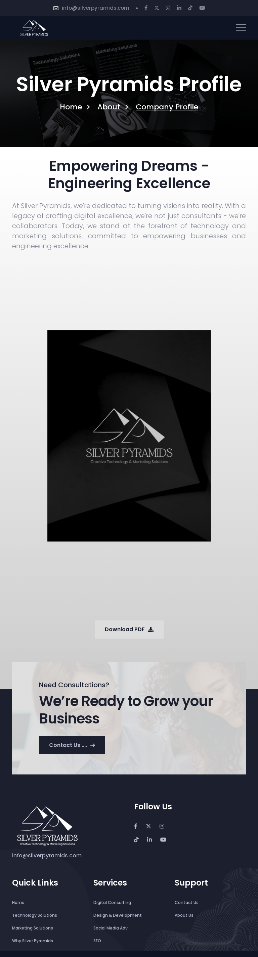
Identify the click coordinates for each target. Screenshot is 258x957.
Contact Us (187, 902)
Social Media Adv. (111, 928)
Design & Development (117, 915)
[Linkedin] (179, 8)
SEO (97, 941)
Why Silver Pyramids (32, 941)
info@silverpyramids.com (95, 7)
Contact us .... (72, 745)
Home (71, 107)
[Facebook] (145, 8)
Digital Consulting (112, 902)
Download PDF (129, 629)
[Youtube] (202, 8)
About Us (184, 915)
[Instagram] (168, 8)
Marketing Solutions (32, 928)
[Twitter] (156, 8)
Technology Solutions (34, 915)
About (108, 107)
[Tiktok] (190, 8)
